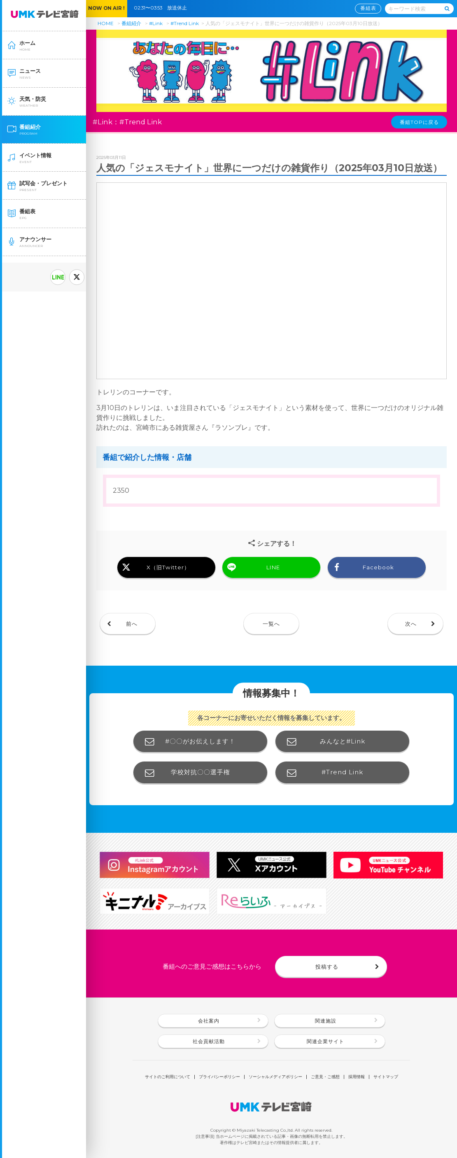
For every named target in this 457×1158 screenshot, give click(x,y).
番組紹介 (131, 23)
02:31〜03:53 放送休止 (163, 8)
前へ (132, 623)
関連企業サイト (325, 1041)
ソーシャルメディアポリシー (275, 1077)
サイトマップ (385, 1077)
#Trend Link (184, 23)
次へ (411, 623)
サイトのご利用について (167, 1077)
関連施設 (325, 1021)
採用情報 (356, 1077)
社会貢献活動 (209, 1041)
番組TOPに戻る (419, 122)
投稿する (326, 966)
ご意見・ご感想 (325, 1077)
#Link (156, 23)
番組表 (368, 8)
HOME (106, 23)
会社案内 (208, 1021)
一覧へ (271, 623)
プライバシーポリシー (219, 1077)
